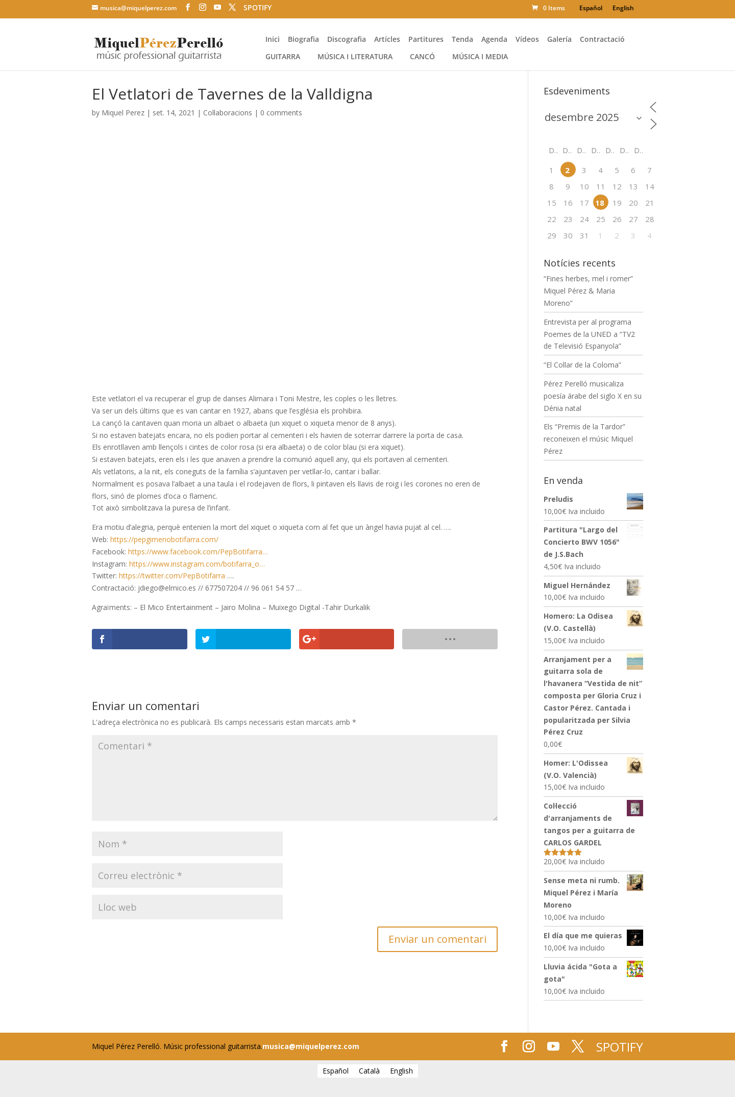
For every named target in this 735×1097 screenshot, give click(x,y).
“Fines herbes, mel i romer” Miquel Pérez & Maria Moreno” (588, 291)
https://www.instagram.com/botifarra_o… (197, 564)
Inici (272, 40)
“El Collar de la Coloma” (582, 365)
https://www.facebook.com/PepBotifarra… (198, 551)
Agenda (494, 40)
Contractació (602, 40)
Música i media (480, 57)
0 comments (281, 112)
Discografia (346, 40)
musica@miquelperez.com (310, 1046)
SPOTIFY (257, 7)
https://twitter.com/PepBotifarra (172, 575)
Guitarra (282, 57)
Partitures (426, 40)
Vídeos (527, 40)
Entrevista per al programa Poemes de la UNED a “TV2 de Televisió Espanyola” (589, 334)
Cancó (422, 57)
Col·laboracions (227, 112)
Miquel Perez (123, 112)
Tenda (462, 40)
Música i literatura (355, 57)
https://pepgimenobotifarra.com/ (164, 539)
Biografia (303, 40)
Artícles (387, 40)
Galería (559, 40)
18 (599, 203)
